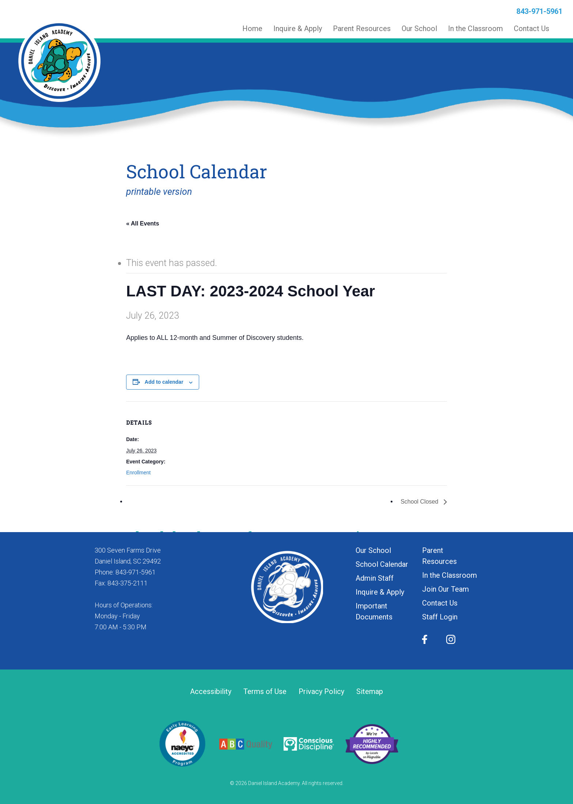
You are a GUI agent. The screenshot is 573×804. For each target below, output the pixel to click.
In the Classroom (449, 575)
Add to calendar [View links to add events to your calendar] (164, 382)
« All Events (142, 223)
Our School (373, 550)
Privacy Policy (321, 691)
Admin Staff (375, 578)
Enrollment (138, 472)
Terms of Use (264, 691)
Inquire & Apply (380, 592)
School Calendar (382, 564)
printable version (159, 191)
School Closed (420, 501)
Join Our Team (445, 589)
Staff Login (440, 617)
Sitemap (369, 691)
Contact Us (440, 603)
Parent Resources (439, 556)
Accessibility (210, 691)
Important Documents (374, 611)
